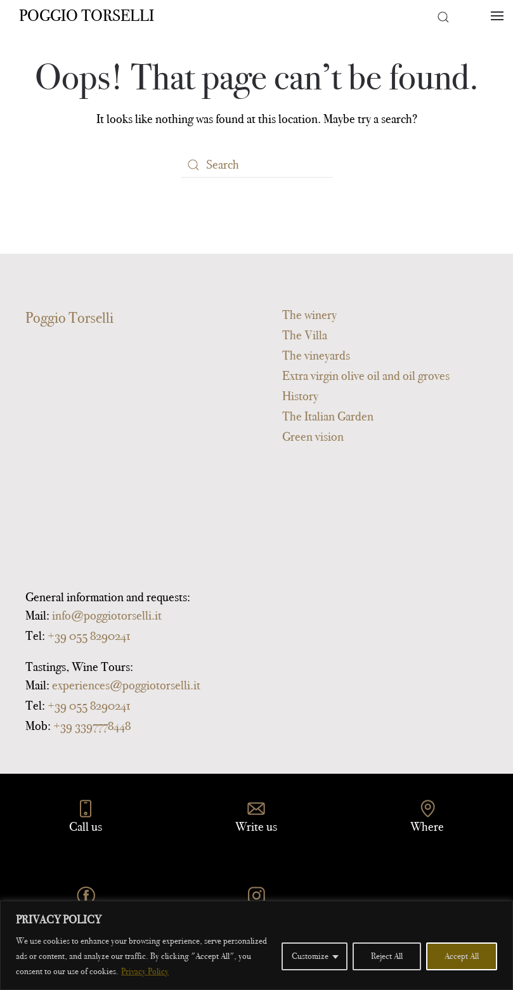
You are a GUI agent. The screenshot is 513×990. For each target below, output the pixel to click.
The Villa (304, 334)
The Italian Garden (327, 416)
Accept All (462, 956)
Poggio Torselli (86, 15)
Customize (310, 956)
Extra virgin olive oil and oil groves (366, 375)
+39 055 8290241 (89, 635)
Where (427, 826)
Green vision (313, 436)
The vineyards (316, 355)
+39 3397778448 (92, 725)
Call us (85, 826)
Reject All (387, 956)
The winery (309, 314)
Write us (256, 826)
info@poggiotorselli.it (107, 615)
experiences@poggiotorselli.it (126, 685)
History (300, 395)
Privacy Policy (145, 971)
